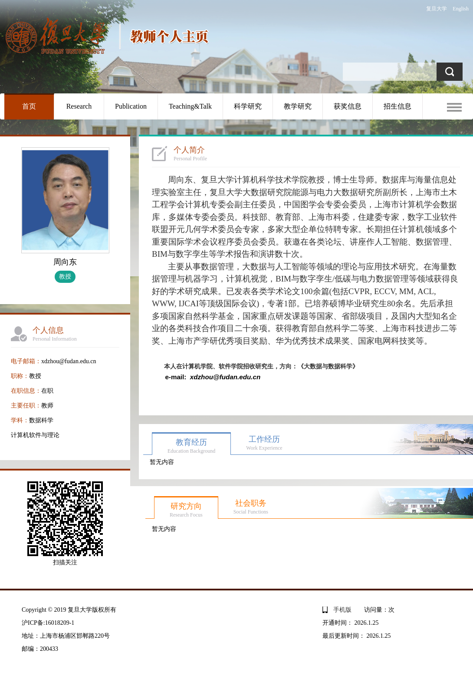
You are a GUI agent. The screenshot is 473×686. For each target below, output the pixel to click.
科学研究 (248, 106)
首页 (29, 106)
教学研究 (298, 106)
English (461, 9)
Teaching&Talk (190, 106)
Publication (131, 106)
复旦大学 (436, 9)
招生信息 (397, 106)
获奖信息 (347, 106)
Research (79, 106)
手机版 (342, 609)
